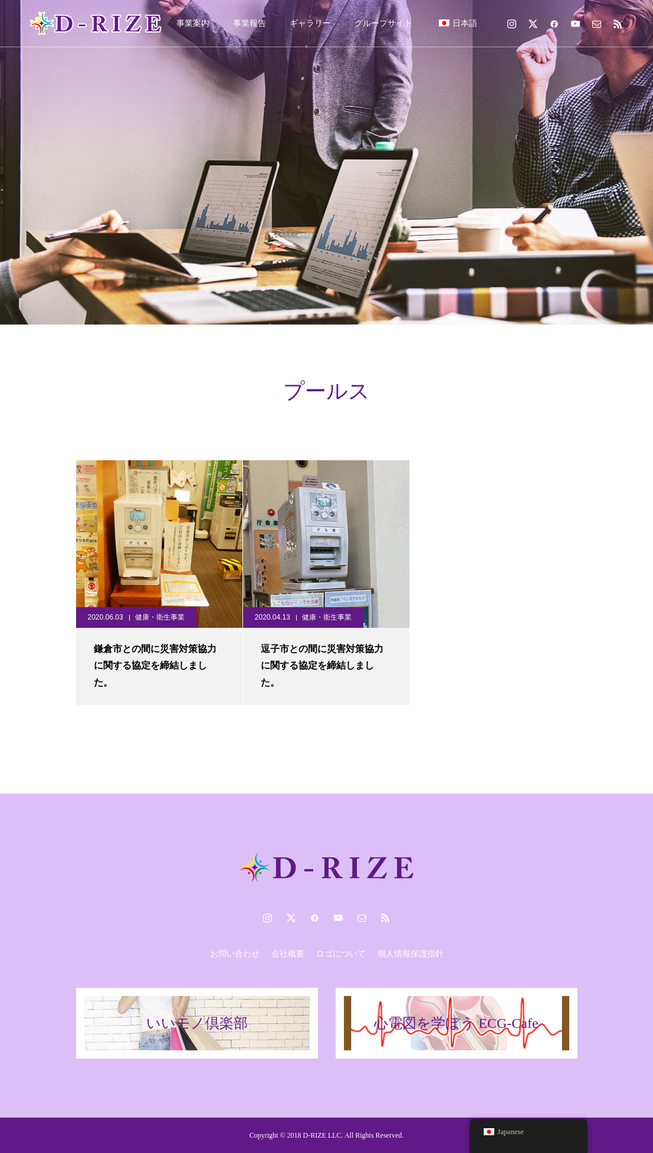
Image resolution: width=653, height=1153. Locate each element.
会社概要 (287, 953)
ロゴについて (341, 953)
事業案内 (192, 23)
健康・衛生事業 (160, 617)
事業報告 (249, 23)
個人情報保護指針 (411, 953)
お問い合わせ (235, 953)
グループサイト (383, 23)
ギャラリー (310, 23)
